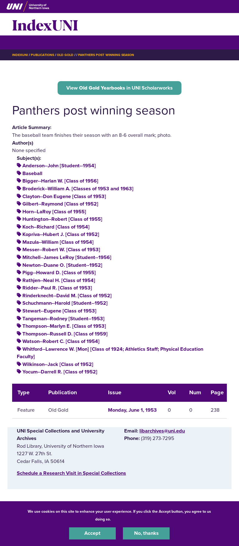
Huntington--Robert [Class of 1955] (62, 219)
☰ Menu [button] (23, 42)
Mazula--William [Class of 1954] (58, 242)
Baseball (32, 173)
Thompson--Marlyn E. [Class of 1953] (64, 326)
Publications (42, 55)
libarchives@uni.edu (162, 431)
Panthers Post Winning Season (106, 55)
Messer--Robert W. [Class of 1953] (61, 250)
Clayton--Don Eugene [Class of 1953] (64, 196)
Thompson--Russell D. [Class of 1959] (65, 334)
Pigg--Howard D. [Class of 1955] (59, 273)
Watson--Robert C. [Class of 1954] (61, 341)
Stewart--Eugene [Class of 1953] (59, 311)
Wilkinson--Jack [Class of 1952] (57, 364)
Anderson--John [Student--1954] (59, 166)
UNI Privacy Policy (128, 519)
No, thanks (146, 533)
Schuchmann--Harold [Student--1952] (65, 303)
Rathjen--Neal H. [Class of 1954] (58, 280)
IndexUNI (45, 24)
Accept (92, 533)
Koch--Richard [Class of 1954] (56, 227)
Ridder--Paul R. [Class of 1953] (57, 288)
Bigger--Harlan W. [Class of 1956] (60, 181)
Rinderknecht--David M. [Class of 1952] (67, 296)
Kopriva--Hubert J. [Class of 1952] (60, 234)
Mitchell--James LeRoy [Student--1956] (66, 257)
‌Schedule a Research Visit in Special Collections (71, 473)
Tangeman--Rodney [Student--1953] (63, 319)
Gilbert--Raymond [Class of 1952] (60, 204)
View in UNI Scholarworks (119, 88)
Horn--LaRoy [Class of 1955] (54, 212)
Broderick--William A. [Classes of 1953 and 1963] (78, 189)
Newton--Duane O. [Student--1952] (62, 265)
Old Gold (65, 55)
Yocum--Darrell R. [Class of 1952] (59, 372)
